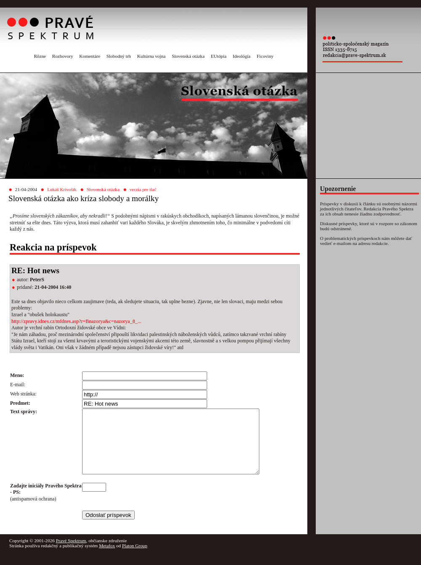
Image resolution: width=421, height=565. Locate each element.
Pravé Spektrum (71, 553)
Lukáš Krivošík (61, 189)
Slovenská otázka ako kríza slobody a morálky (83, 198)
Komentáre (89, 56)
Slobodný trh (119, 56)
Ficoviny (265, 56)
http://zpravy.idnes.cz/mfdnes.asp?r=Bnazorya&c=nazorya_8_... (76, 321)
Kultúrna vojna (151, 56)
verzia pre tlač (143, 189)
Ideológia (241, 56)
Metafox (107, 558)
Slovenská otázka (188, 56)
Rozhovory (62, 56)
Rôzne (40, 56)
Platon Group (134, 558)
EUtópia (218, 56)
